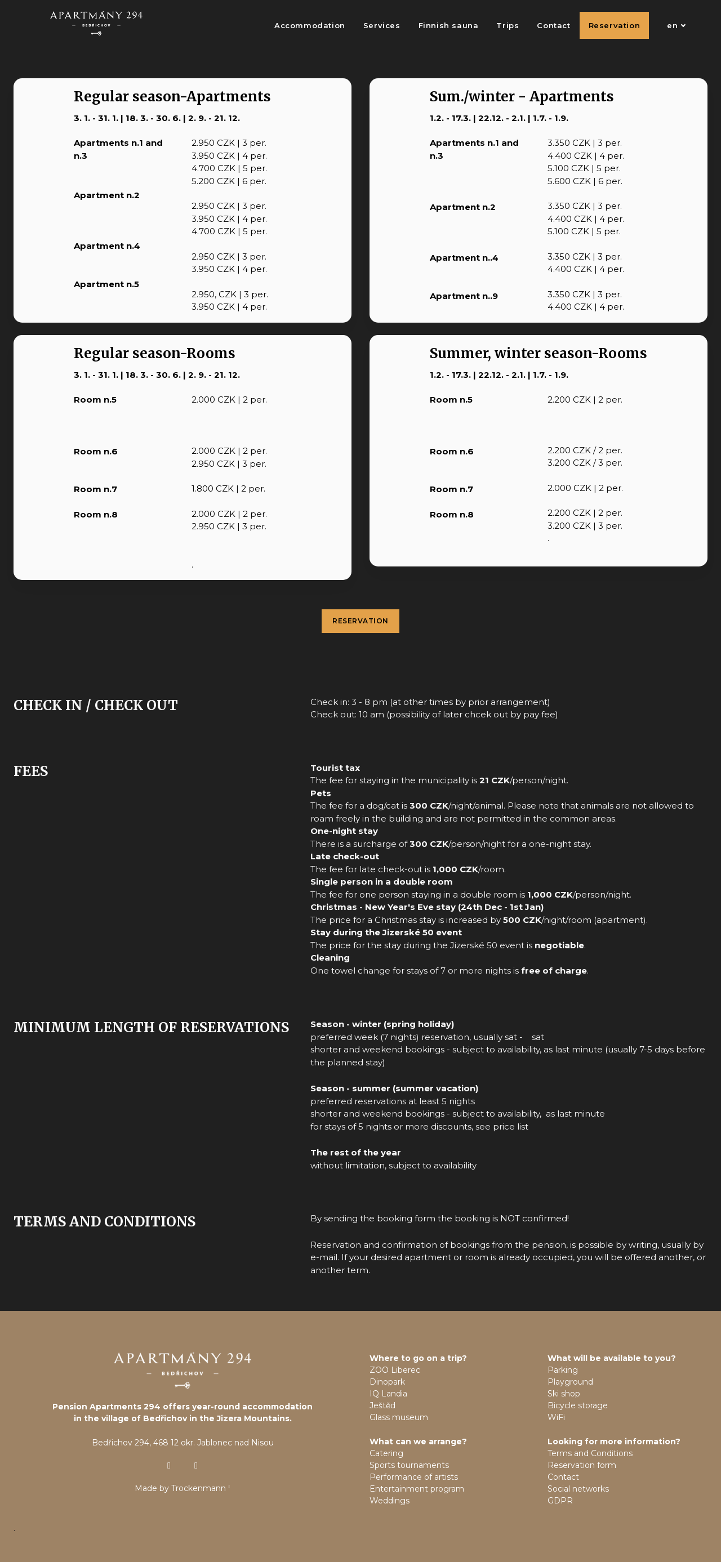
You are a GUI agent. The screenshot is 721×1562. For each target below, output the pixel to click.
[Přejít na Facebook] (196, 1465)
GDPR (560, 1501)
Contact (563, 1477)
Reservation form (582, 1465)
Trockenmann (198, 1488)
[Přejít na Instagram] (168, 1465)
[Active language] (670, 25)
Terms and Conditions (590, 1453)
